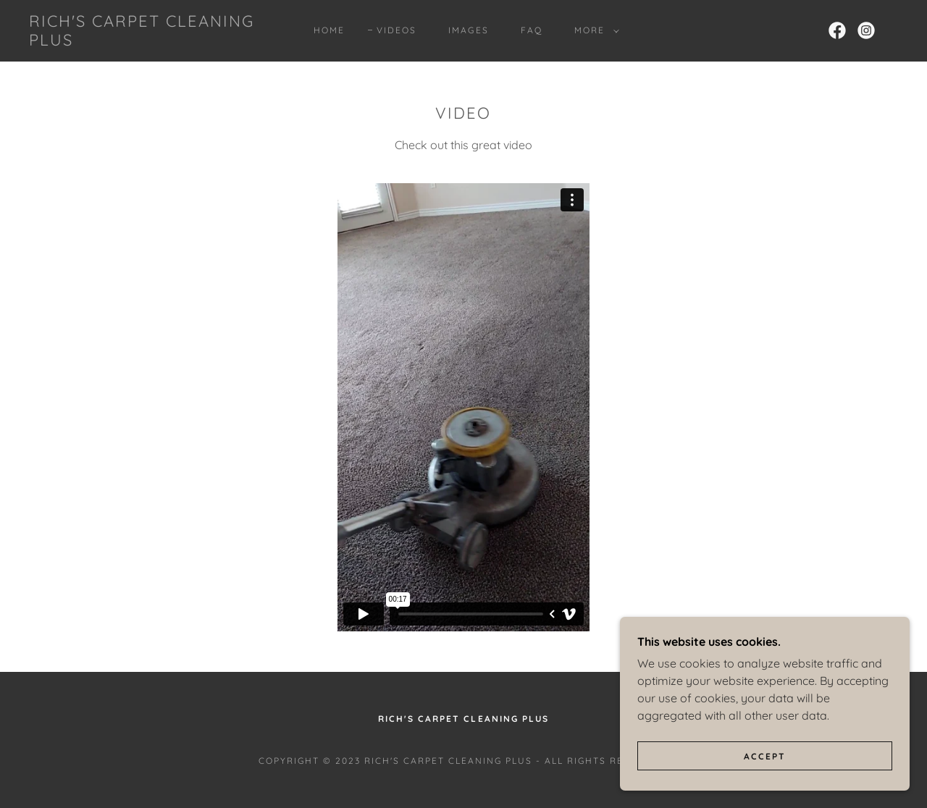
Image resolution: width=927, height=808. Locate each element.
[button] (594, 30)
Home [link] (329, 30)
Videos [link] (396, 30)
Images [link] (468, 30)
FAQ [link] (531, 30)
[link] (148, 41)
